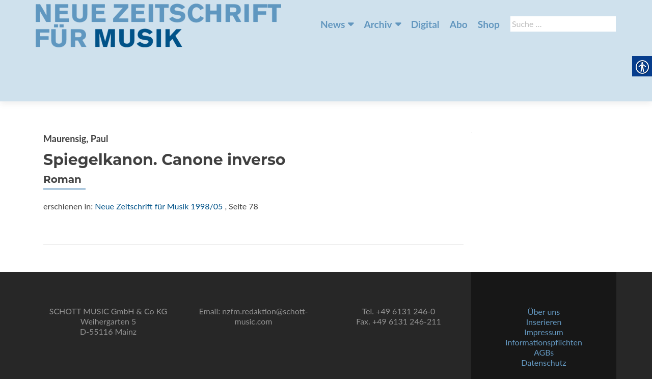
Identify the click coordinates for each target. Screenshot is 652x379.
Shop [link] (489, 24)
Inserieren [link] (544, 310)
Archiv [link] (378, 24)
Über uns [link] (544, 300)
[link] (158, 24)
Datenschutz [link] (543, 351)
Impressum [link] (543, 321)
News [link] (332, 24)
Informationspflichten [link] (543, 331)
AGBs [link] (544, 341)
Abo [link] (459, 24)
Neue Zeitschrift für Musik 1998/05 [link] (159, 155)
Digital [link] (425, 24)
